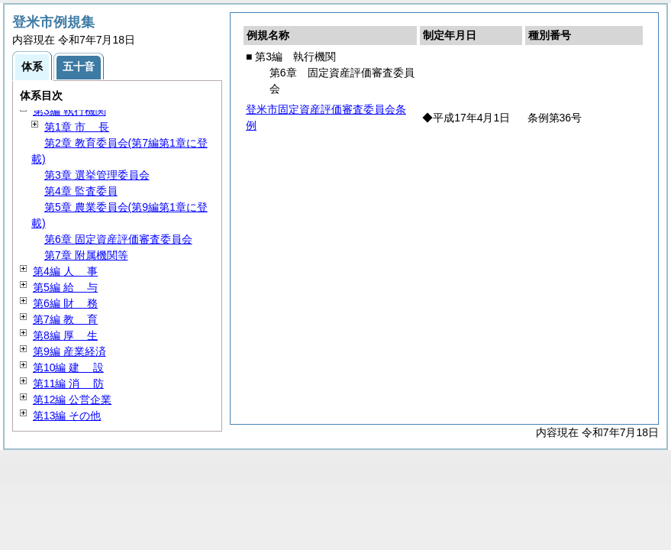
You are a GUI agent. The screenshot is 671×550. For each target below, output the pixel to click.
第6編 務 (65, 303)
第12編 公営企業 (72, 399)
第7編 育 (65, 319)
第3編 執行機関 (69, 111)
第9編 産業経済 (69, 351)
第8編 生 (65, 335)
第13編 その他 (67, 415)
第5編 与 (65, 287)
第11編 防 (68, 383)
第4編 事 (65, 271)
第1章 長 (76, 127)
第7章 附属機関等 (86, 255)
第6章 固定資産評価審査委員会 (118, 239)
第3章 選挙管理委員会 (97, 175)
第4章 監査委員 (81, 191)
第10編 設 (68, 367)
